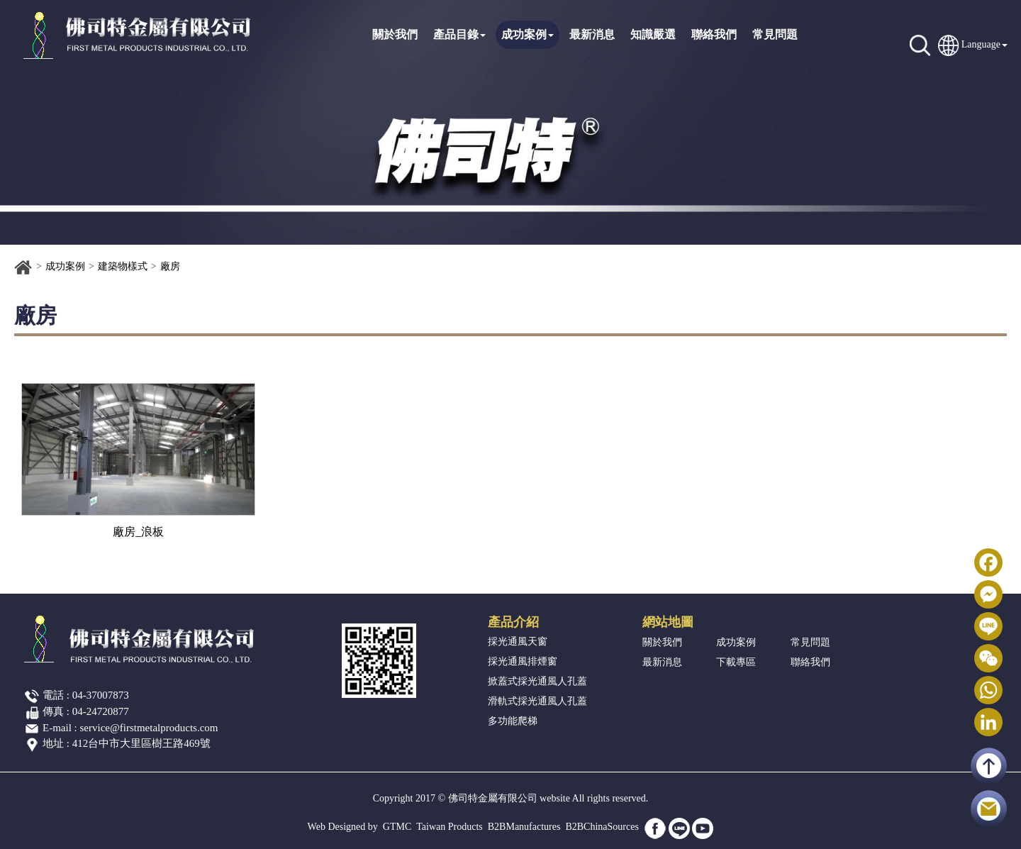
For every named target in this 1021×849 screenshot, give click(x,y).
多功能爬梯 (512, 721)
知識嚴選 (653, 34)
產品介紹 (513, 622)
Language (980, 44)
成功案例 (527, 34)
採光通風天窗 (517, 641)
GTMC (397, 826)
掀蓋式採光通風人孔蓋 (537, 681)
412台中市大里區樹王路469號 (141, 743)
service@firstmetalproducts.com (149, 727)
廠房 (170, 266)
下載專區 (736, 662)
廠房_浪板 (138, 532)
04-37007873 (100, 695)
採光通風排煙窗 (522, 661)
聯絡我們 (714, 34)
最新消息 (592, 34)
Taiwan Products (449, 826)
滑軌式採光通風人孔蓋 (537, 701)
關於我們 (395, 34)
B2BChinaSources (601, 826)
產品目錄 (459, 34)
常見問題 (775, 34)
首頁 (23, 267)
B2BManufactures (524, 826)
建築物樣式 (122, 266)
